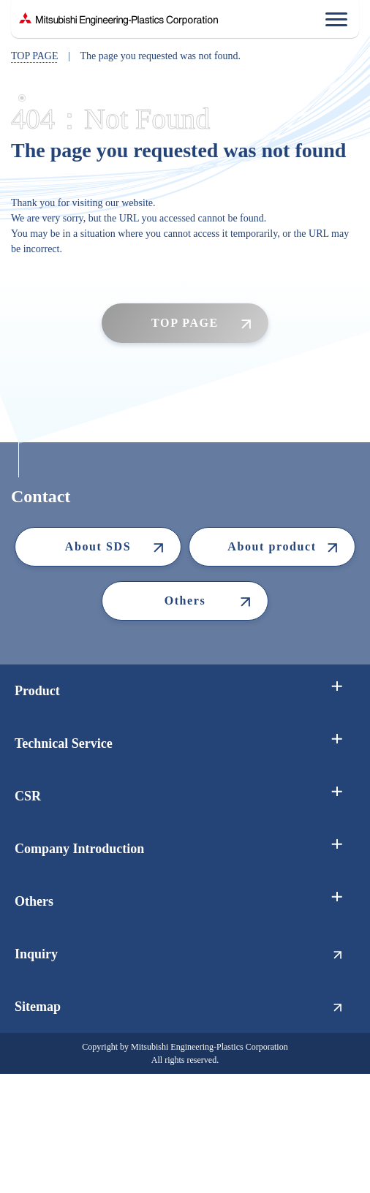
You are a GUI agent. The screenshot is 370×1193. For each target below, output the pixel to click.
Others (185, 600)
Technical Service (64, 743)
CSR (28, 796)
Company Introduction (79, 848)
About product (271, 546)
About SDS (98, 546)
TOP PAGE (34, 55)
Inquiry (36, 954)
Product (37, 690)
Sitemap (38, 1006)
